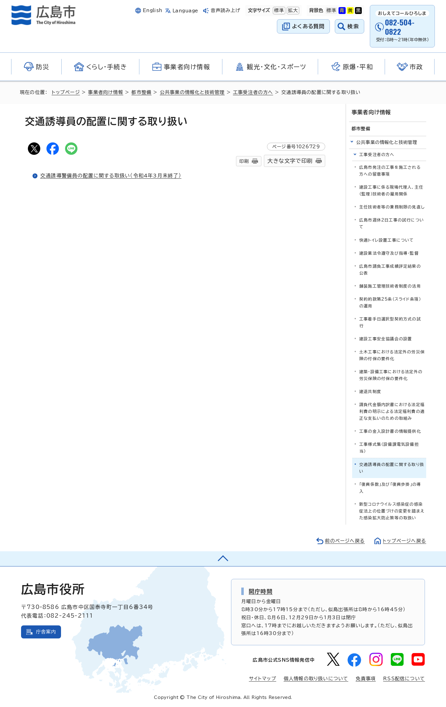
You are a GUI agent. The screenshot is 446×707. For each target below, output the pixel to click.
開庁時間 (261, 591)
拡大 (292, 10)
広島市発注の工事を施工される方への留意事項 (390, 170)
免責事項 (366, 678)
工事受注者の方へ (253, 92)
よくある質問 (308, 26)
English (153, 10)
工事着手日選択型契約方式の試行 (390, 322)
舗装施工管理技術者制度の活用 (390, 286)
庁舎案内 (46, 631)
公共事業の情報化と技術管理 (192, 92)
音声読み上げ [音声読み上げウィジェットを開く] (226, 10)
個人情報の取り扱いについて (316, 678)
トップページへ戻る (404, 541)
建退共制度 (370, 392)
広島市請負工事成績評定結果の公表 (390, 269)
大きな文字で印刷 (290, 160)
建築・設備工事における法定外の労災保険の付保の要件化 (390, 375)
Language (185, 10)
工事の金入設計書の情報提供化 (390, 431)
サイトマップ (262, 678)
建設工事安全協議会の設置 (385, 339)
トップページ (66, 92)
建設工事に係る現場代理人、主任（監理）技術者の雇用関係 (391, 190)
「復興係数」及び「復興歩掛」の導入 (390, 487)
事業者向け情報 (105, 92)
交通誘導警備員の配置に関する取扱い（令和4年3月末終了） (110, 175)
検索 (353, 26)
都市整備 (141, 92)
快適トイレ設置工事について (386, 240)
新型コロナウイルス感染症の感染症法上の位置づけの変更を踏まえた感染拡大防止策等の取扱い (391, 511)
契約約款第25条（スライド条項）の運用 (390, 302)
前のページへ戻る (345, 541)
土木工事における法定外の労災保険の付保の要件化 (392, 355)
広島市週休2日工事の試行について (391, 223)
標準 (278, 10)
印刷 (244, 161)
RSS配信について (404, 678)
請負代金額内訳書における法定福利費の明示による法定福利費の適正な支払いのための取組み (392, 411)
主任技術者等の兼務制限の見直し (392, 207)
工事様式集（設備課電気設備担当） (389, 447)
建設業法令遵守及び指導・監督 (389, 253)
